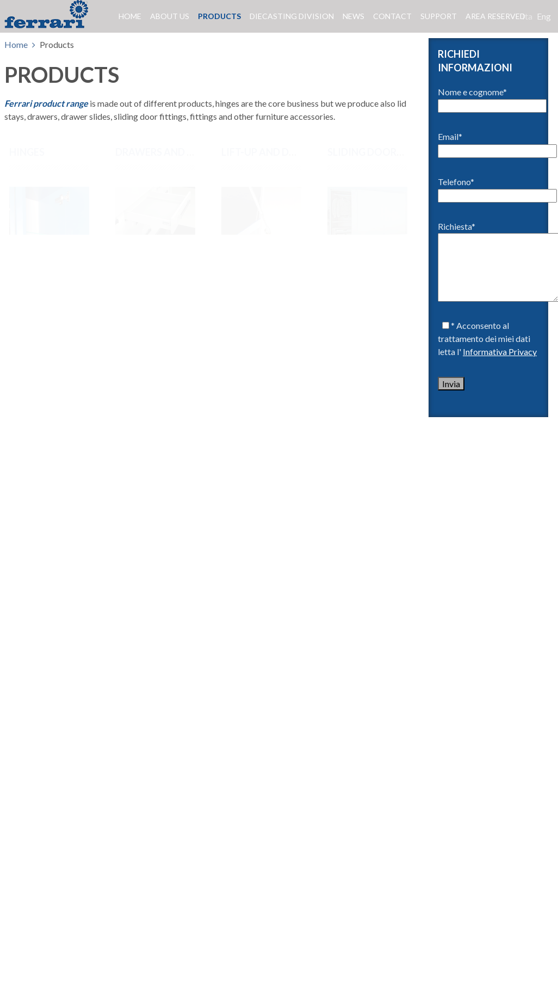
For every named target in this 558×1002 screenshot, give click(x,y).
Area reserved (495, 16)
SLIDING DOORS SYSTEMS (387, 152)
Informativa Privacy (500, 351)
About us (169, 16)
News (353, 16)
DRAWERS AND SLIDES (166, 152)
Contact (392, 16)
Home (130, 16)
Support (438, 16)
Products (219, 16)
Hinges (27, 152)
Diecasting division (292, 16)
